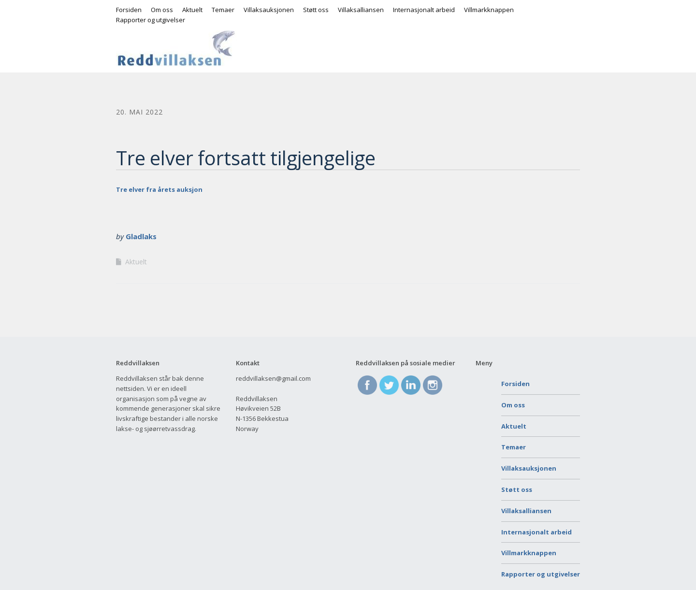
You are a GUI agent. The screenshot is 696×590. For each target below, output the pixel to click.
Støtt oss (316, 9)
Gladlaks (141, 236)
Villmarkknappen (489, 9)
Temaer (223, 9)
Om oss (162, 9)
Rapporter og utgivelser (150, 19)
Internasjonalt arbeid (424, 9)
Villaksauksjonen (269, 9)
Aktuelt (192, 9)
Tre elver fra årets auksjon (159, 189)
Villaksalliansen (361, 9)
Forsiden (129, 9)
